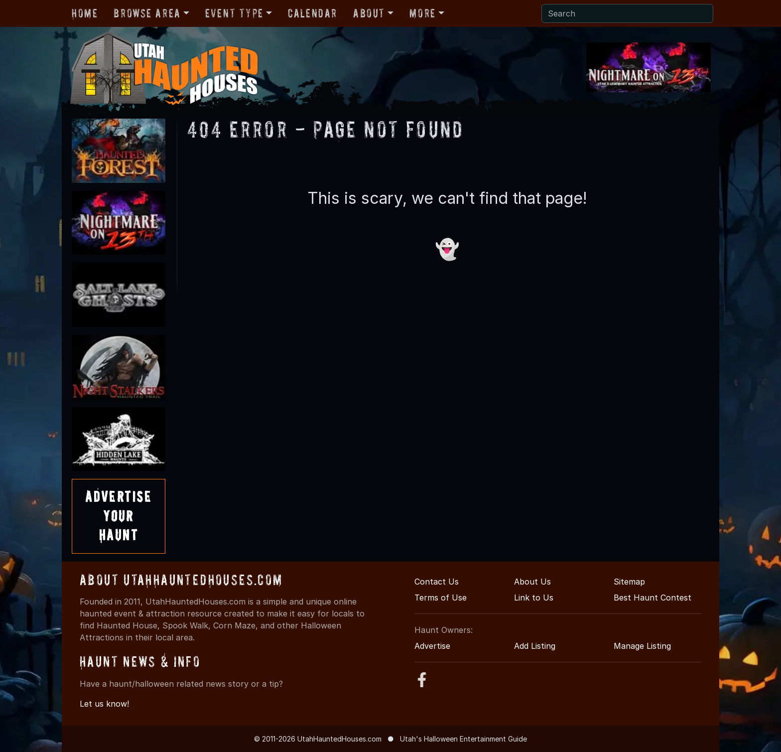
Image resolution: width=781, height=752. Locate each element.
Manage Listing (642, 646)
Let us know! (104, 704)
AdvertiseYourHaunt (118, 515)
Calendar (312, 13)
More (422, 13)
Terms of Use (440, 597)
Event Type (234, 13)
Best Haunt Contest (652, 597)
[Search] (627, 13)
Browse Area (147, 13)
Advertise (432, 646)
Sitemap (629, 582)
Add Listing (534, 646)
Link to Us (533, 597)
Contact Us (436, 582)
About (369, 13)
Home (85, 13)
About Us (532, 582)
